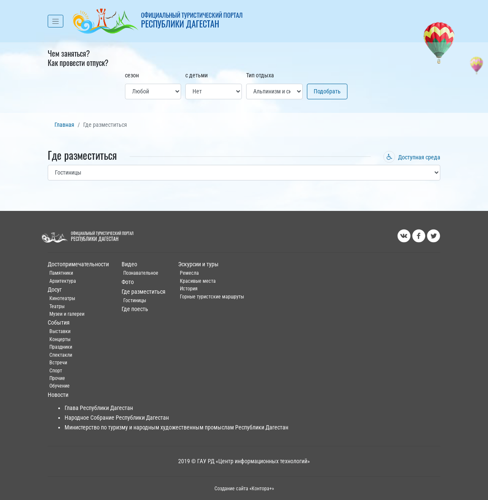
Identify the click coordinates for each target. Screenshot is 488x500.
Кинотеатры (62, 298)
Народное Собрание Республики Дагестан (117, 417)
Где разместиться (143, 291)
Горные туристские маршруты (212, 297)
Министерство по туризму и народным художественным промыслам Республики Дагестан (176, 427)
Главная (64, 124)
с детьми (196, 75)
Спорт (55, 371)
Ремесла (189, 273)
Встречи (58, 363)
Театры (57, 306)
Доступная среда (411, 157)
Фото (128, 282)
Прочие (57, 378)
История (189, 289)
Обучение (59, 386)
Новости (58, 395)
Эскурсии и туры (198, 264)
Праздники (60, 347)
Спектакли (60, 355)
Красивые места (198, 281)
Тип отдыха (260, 75)
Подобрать (327, 91)
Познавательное (140, 273)
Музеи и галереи (66, 314)
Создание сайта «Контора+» (244, 489)
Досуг (55, 289)
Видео (129, 264)
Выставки (59, 331)
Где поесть (135, 309)
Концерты (59, 339)
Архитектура (62, 281)
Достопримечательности (78, 264)
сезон (132, 75)
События (59, 322)
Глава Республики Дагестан (99, 408)
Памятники (61, 273)
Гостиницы (134, 300)
